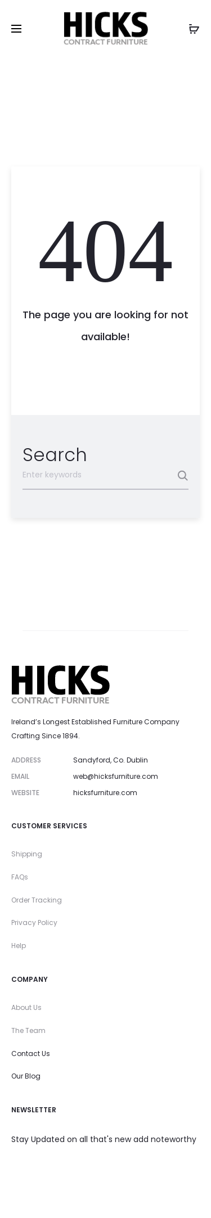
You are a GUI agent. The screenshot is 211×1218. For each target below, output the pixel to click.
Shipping (26, 854)
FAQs (19, 877)
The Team (28, 1030)
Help (18, 945)
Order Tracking (36, 900)
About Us (26, 1007)
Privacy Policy (34, 922)
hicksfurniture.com (105, 792)
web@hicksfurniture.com (115, 776)
